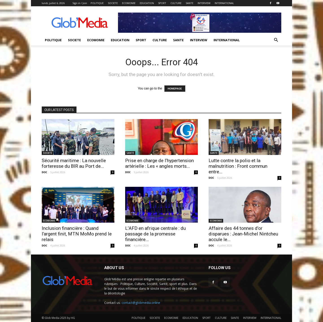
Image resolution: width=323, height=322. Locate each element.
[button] (276, 40)
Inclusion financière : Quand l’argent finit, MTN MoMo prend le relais (77, 234)
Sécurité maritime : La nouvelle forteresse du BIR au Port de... (74, 163)
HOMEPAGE (175, 88)
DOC (44, 172)
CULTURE (175, 3)
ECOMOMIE (128, 3)
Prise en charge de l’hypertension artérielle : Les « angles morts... (159, 163)
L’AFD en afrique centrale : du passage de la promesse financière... (155, 234)
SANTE (189, 3)
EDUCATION (147, 3)
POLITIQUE (97, 3)
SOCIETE (113, 3)
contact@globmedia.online (141, 302)
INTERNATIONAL (224, 3)
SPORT (162, 3)
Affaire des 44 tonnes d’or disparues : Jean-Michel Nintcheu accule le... (243, 234)
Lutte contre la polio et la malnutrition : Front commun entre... (238, 166)
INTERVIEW (204, 3)
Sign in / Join (79, 3)
